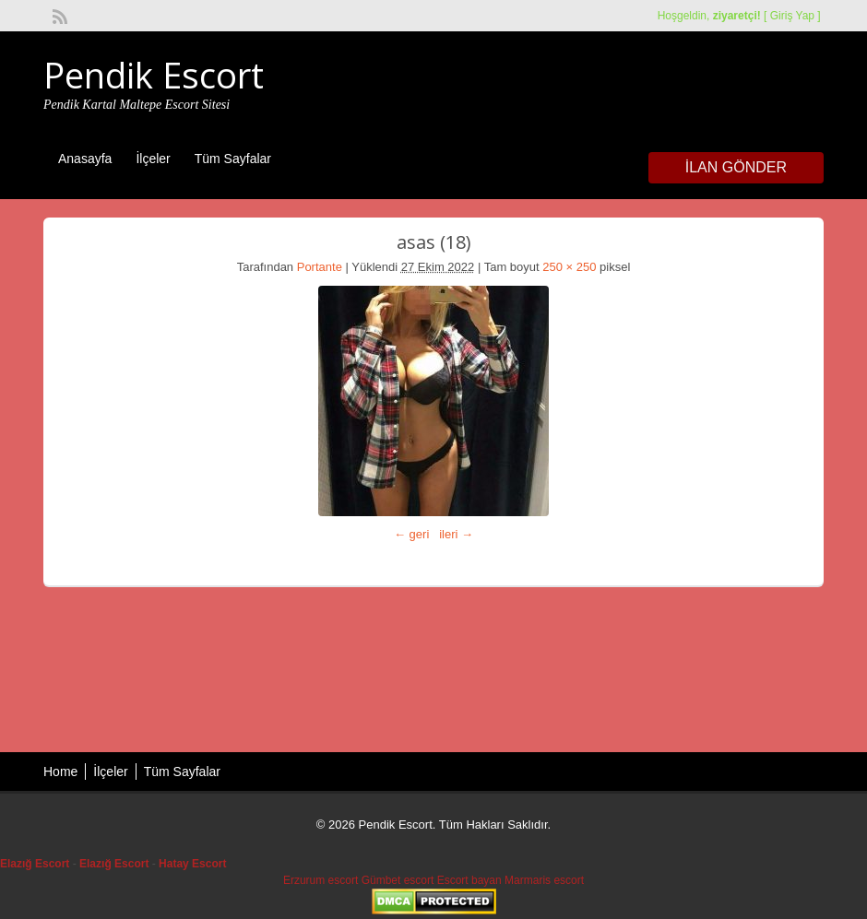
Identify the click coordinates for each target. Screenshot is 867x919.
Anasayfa (85, 158)
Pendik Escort (153, 75)
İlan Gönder (736, 167)
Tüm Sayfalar (233, 158)
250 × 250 (569, 267)
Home (60, 771)
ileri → (456, 534)
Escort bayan (469, 880)
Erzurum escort (320, 880)
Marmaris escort (544, 880)
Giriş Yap (792, 15)
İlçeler (153, 158)
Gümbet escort (398, 880)
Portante (319, 267)
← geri (411, 534)
